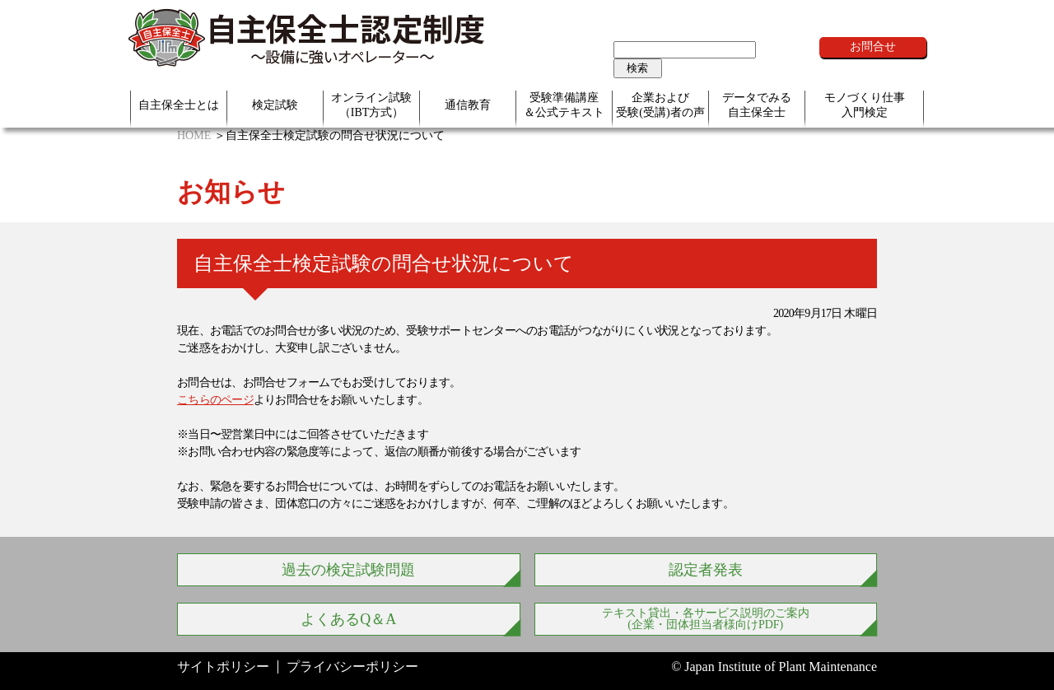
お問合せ (873, 46)
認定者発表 (706, 570)
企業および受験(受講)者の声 (660, 105)
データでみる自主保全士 (756, 105)
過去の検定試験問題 (348, 570)
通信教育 (468, 105)
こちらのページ (215, 400)
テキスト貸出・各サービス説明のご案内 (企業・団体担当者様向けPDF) (705, 619)
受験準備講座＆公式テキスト (564, 105)
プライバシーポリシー (352, 667)
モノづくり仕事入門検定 (864, 105)
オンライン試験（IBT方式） (371, 105)
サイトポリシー (223, 667)
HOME (194, 135)
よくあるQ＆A (348, 619)
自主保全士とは (178, 105)
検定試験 (275, 105)
